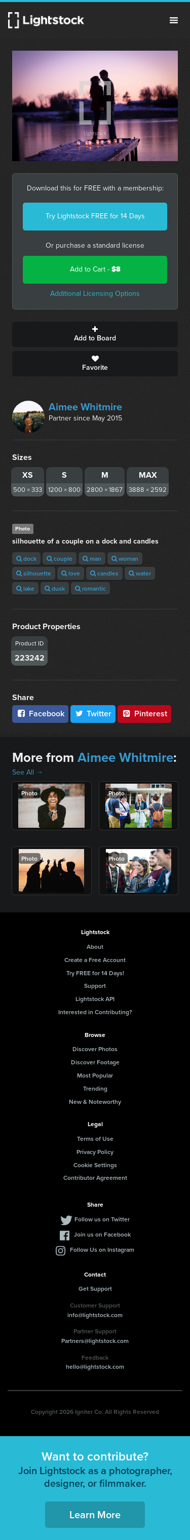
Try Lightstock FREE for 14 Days (95, 216)
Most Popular (95, 1075)
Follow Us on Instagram (102, 1249)
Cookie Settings (95, 1165)
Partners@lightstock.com (95, 1340)
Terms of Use (95, 1138)
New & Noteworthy (95, 1101)
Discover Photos (95, 1049)
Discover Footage (95, 1062)
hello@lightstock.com (95, 1366)
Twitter (93, 713)
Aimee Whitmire (85, 406)
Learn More (95, 1514)
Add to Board (95, 334)
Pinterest (144, 713)
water (140, 573)
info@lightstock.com (95, 1315)
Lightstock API (95, 998)
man (92, 558)
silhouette (33, 573)
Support (95, 985)
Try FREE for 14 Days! (95, 973)
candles (104, 573)
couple (59, 558)
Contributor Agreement (95, 1177)
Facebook (40, 713)
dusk (55, 588)
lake (25, 588)
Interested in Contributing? (95, 1012)
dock (26, 558)
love (70, 573)
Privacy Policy (95, 1151)
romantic (90, 588)
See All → (27, 772)
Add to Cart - (95, 269)
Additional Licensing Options (95, 293)
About (95, 946)
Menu (174, 20)
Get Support (95, 1288)
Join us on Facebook (102, 1234)
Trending (95, 1088)
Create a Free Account (95, 959)
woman (124, 558)
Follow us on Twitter (102, 1219)
